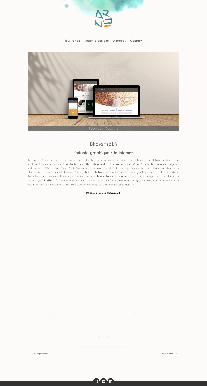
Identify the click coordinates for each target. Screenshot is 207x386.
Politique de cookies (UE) (121, 381)
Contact (136, 40)
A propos (119, 40)
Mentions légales (70, 381)
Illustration (72, 40)
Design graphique (96, 40)
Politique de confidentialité (94, 381)
